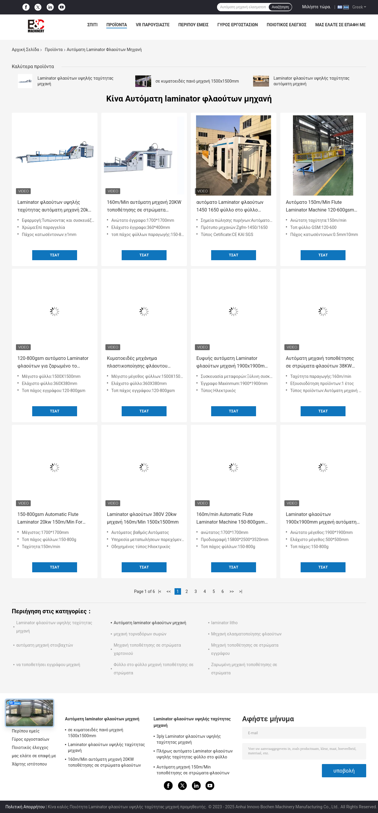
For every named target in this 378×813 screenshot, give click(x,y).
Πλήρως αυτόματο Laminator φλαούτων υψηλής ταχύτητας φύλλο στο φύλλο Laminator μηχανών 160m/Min (195, 755)
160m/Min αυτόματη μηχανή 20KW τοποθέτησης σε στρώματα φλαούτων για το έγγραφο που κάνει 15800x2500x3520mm (144, 206)
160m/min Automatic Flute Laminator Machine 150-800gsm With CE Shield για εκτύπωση (230, 519)
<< (169, 591)
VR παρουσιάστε (153, 24)
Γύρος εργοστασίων (237, 24)
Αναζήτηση (280, 7)
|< (159, 591)
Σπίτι (92, 24)
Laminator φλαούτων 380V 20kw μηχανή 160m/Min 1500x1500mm (143, 518)
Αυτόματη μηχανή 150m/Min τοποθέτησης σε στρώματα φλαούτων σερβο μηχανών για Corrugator (193, 771)
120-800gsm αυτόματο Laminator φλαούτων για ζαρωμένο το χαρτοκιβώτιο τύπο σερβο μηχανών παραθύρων (52, 362)
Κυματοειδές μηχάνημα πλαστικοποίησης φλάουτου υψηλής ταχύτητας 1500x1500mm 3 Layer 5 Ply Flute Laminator (143, 362)
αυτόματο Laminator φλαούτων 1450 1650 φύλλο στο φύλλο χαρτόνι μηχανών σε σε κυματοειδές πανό (229, 206)
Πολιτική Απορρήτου (25, 806)
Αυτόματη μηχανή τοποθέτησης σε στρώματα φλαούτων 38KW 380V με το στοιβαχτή (320, 362)
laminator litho (224, 622)
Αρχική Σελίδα (25, 49)
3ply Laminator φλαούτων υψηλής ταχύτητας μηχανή (189, 739)
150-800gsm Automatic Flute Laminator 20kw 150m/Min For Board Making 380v (49, 519)
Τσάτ (54, 255)
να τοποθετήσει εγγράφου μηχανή (48, 664)
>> (231, 591)
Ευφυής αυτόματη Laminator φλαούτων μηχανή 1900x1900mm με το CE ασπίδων (232, 362)
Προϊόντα (116, 24)
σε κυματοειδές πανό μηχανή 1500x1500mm (197, 81)
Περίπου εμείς (193, 24)
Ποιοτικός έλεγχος (287, 24)
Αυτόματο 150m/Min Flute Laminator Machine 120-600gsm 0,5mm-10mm (320, 206)
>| (240, 591)
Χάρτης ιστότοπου (29, 764)
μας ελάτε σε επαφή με (340, 24)
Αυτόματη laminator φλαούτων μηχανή (150, 622)
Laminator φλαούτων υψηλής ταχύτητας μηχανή (106, 747)
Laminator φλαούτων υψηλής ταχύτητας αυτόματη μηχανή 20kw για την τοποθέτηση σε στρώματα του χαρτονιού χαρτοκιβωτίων (54, 206)
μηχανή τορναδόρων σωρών (140, 634)
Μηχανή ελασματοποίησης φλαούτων (246, 634)
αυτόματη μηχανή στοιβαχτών (44, 645)
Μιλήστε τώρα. (316, 6)
